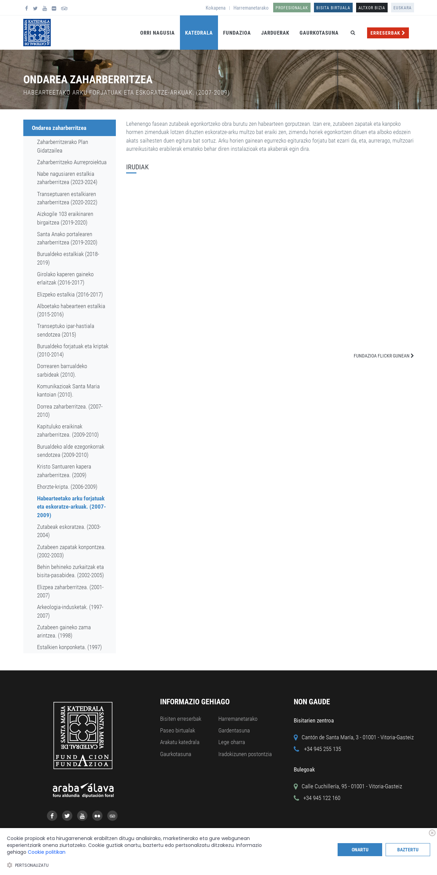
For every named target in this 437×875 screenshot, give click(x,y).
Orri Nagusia (157, 33)
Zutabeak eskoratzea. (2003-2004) (69, 530)
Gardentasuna (234, 730)
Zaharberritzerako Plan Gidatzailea (62, 146)
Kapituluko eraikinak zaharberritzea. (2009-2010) (68, 430)
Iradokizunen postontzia (245, 754)
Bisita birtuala (333, 7)
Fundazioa (237, 33)
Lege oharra (231, 742)
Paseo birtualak (177, 730)
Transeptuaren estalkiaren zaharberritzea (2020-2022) (67, 198)
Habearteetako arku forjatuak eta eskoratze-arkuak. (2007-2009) (71, 507)
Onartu (360, 849)
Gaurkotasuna (319, 33)
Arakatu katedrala (179, 742)
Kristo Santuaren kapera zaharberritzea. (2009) (64, 470)
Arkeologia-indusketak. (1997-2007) (70, 611)
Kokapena (216, 8)
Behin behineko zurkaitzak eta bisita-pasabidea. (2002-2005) (70, 571)
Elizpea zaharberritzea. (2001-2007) (70, 591)
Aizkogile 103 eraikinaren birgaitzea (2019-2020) (65, 218)
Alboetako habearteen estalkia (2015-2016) (71, 310)
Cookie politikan (46, 852)
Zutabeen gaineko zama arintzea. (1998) (64, 631)
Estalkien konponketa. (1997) (69, 647)
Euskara (402, 7)
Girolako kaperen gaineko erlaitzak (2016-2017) (65, 278)
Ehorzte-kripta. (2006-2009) (67, 486)
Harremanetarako (251, 8)
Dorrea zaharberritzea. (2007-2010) (69, 410)
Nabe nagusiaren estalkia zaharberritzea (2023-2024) (67, 177)
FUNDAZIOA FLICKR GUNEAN (384, 355)
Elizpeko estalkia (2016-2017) (70, 294)
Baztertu (407, 849)
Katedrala (199, 33)
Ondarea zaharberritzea (59, 127)
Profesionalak (292, 7)
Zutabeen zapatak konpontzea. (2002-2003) (71, 551)
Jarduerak (275, 33)
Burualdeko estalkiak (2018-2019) (68, 258)
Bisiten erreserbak (180, 718)
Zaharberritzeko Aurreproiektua (72, 162)
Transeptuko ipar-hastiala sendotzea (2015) (65, 330)
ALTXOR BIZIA (372, 7)
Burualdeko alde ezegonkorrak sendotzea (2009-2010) (70, 450)
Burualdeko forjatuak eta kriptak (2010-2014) (72, 350)
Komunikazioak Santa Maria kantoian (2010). (68, 390)
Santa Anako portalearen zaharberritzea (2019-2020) (67, 238)
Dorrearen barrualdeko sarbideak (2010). (62, 370)
